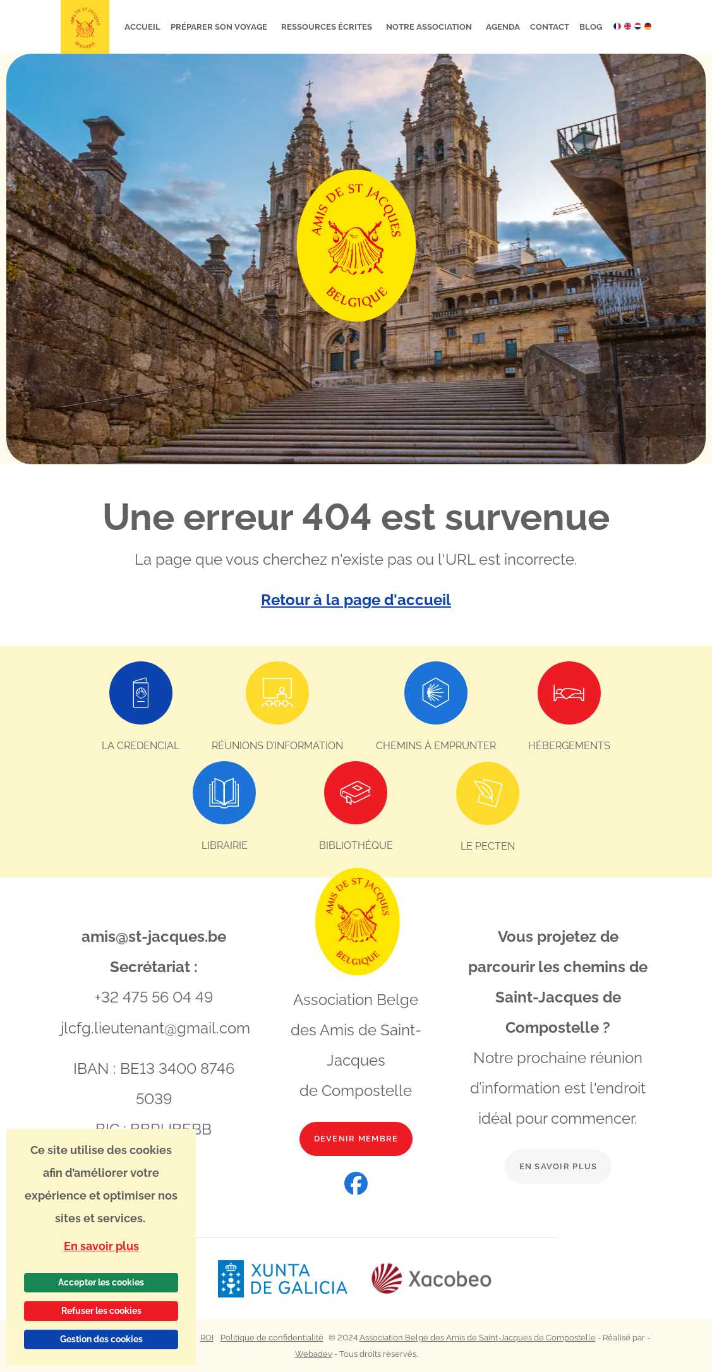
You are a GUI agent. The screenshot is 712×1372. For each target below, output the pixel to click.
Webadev (313, 1353)
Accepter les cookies (101, 1282)
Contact (549, 27)
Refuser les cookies (101, 1311)
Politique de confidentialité (271, 1337)
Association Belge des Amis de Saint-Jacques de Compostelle (477, 1337)
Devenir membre (356, 1138)
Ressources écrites (327, 27)
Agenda (503, 27)
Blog (590, 27)
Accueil (142, 27)
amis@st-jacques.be (153, 936)
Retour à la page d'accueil (356, 600)
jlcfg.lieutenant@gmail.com (155, 1027)
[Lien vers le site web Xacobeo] (432, 1278)
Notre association (430, 27)
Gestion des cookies (101, 1339)
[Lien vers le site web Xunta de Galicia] (294, 1278)
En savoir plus (558, 1165)
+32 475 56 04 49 (154, 996)
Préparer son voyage (220, 27)
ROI (207, 1337)
